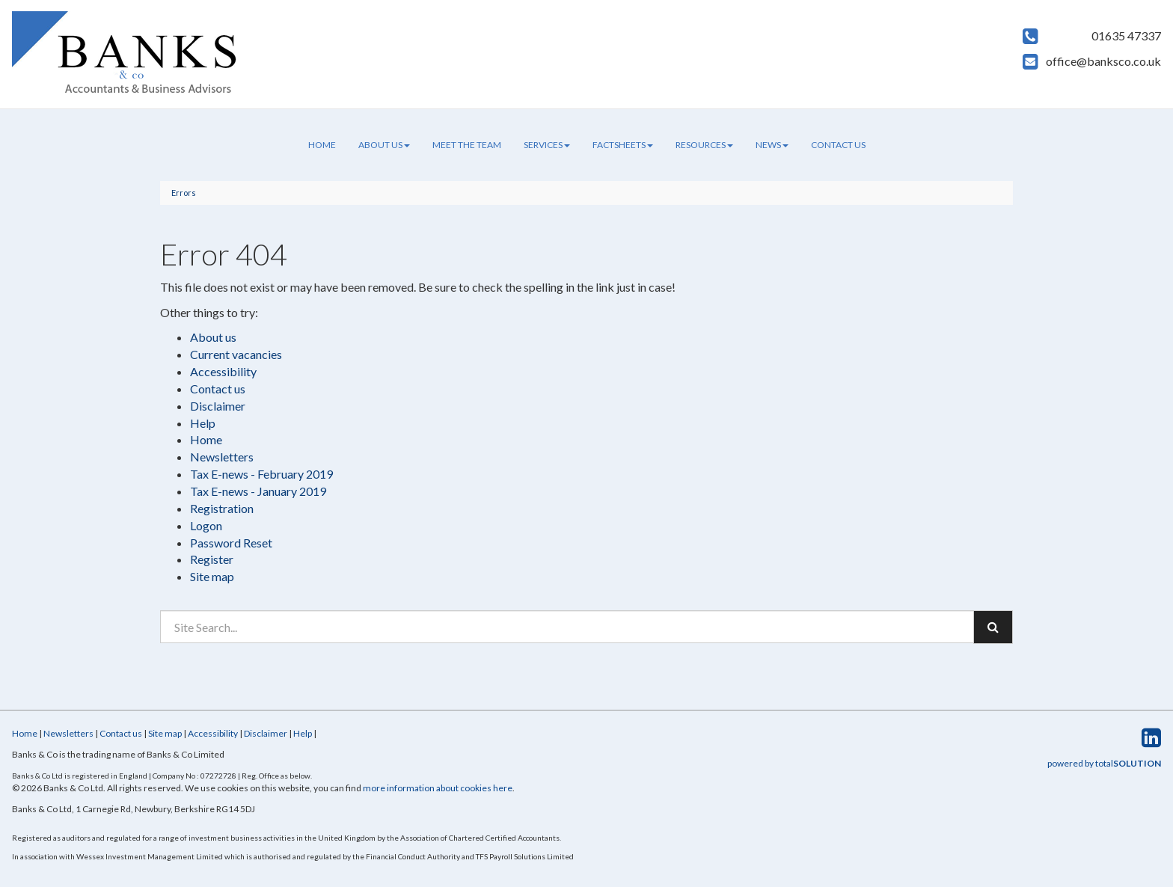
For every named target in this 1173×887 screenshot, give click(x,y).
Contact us (838, 144)
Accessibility (223, 371)
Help (202, 423)
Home (322, 144)
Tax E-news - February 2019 (261, 474)
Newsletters (222, 456)
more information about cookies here (437, 788)
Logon (206, 525)
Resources (704, 144)
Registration (222, 508)
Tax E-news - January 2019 (258, 491)
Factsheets (622, 144)
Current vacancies (236, 354)
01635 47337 (1126, 35)
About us (384, 144)
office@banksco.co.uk (1103, 61)
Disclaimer (217, 406)
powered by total (1104, 763)
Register (211, 559)
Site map (212, 576)
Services (547, 144)
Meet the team (466, 144)
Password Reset (231, 542)
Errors (183, 192)
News (772, 144)
